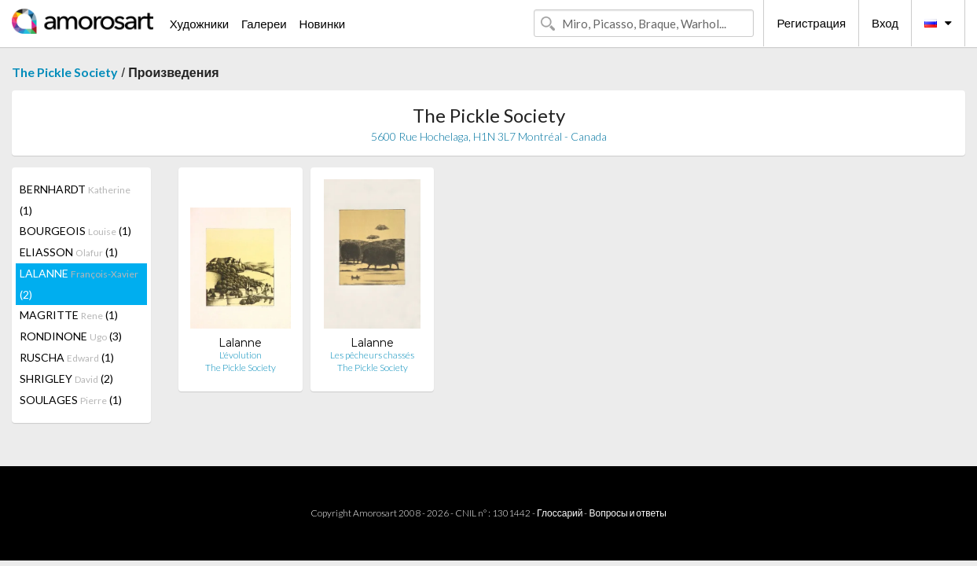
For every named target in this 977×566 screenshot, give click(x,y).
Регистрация (811, 23)
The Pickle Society (65, 71)
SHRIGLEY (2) (66, 378)
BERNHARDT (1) (75, 199)
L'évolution (240, 355)
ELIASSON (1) (69, 252)
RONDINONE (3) (71, 336)
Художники (199, 24)
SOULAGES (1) (71, 399)
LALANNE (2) (79, 283)
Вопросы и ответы (627, 513)
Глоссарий (559, 513)
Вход (885, 23)
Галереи (264, 24)
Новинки (322, 24)
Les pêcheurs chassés (372, 355)
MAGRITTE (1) (69, 315)
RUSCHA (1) (67, 357)
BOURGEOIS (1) (75, 230)
